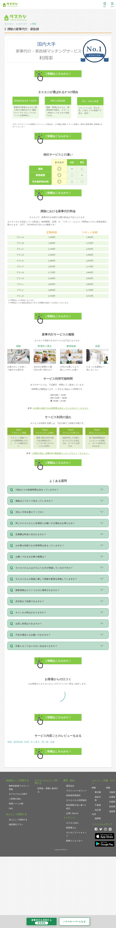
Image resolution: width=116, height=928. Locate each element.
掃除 (34, 23)
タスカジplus (72, 822)
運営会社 (70, 785)
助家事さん (71, 827)
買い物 (44, 742)
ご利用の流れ (15, 798)
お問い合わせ (72, 813)
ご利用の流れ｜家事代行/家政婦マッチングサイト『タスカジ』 (60, 453)
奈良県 (112, 806)
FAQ (11, 808)
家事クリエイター (74, 840)
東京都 (98, 792)
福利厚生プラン (16, 824)
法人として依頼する (18, 819)
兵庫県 (112, 797)
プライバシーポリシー (76, 790)
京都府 (112, 801)
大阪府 (112, 792)
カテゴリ (22, 23)
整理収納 (18, 742)
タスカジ (9, 23)
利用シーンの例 (16, 803)
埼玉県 (98, 809)
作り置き (35, 742)
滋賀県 (112, 811)
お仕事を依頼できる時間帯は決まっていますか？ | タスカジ (60, 408)
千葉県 (98, 805)
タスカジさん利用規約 (76, 800)
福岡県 (98, 818)
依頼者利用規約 (73, 795)
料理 (26, 742)
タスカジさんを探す (18, 793)
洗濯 (52, 742)
